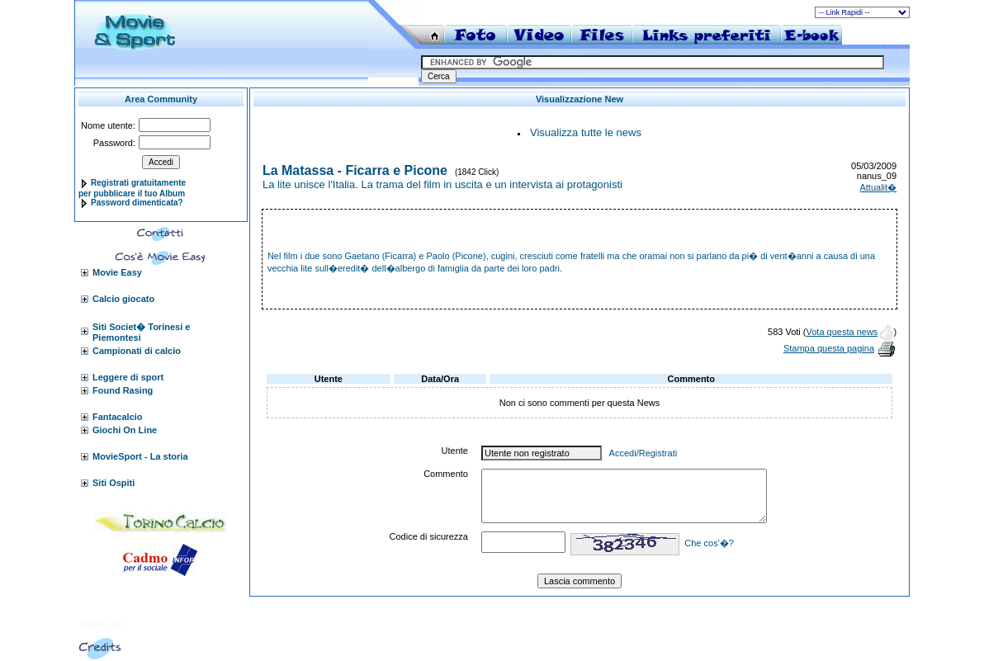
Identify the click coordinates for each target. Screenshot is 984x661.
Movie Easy (117, 272)
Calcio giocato (123, 299)
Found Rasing (122, 390)
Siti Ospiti (113, 483)
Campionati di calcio (136, 351)
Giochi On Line (124, 430)
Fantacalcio (117, 417)
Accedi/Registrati (643, 453)
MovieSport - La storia (140, 456)
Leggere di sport (127, 377)
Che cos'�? (709, 543)
